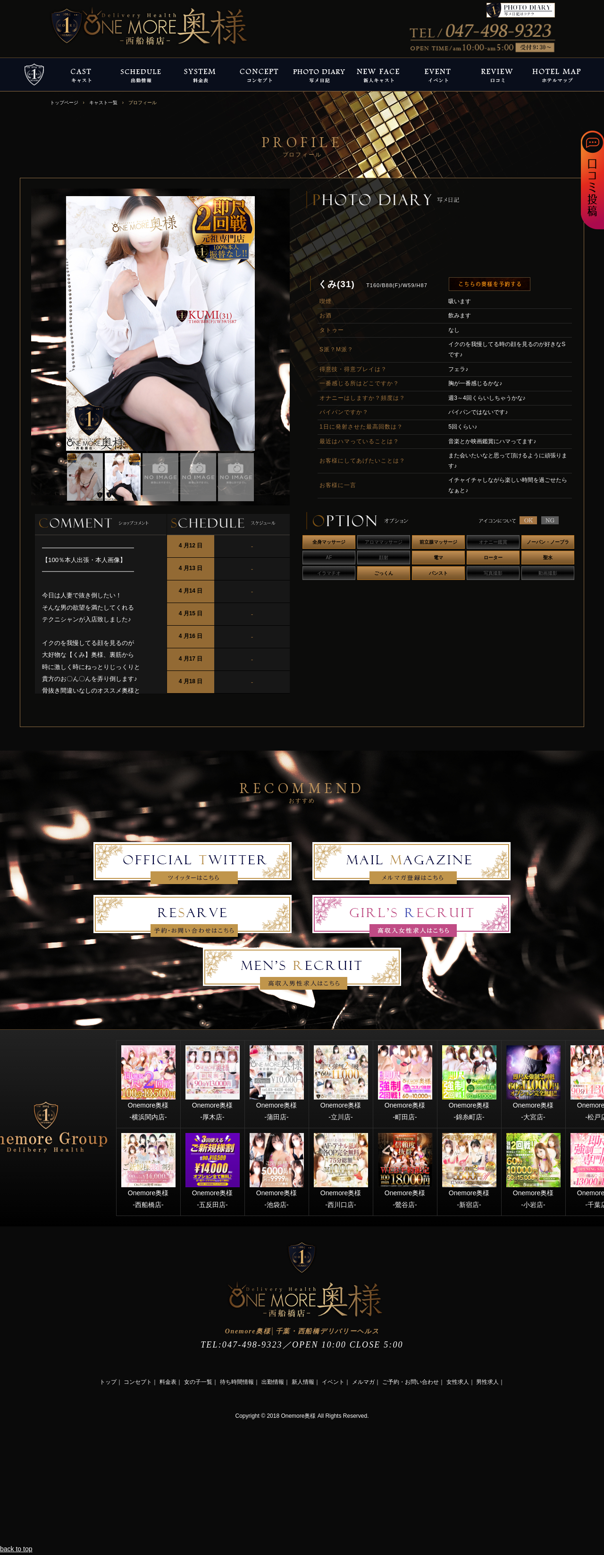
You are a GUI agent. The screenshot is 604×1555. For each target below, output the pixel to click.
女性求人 (457, 1382)
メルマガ (363, 1382)
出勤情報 (272, 1382)
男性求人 (487, 1382)
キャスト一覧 (103, 102)
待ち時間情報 (237, 1382)
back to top (16, 1549)
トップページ (64, 102)
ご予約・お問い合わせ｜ (413, 1382)
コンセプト (138, 1382)
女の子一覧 (198, 1382)
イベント (333, 1382)
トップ (108, 1382)
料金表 (167, 1382)
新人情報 (303, 1382)
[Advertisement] (71, 1480)
